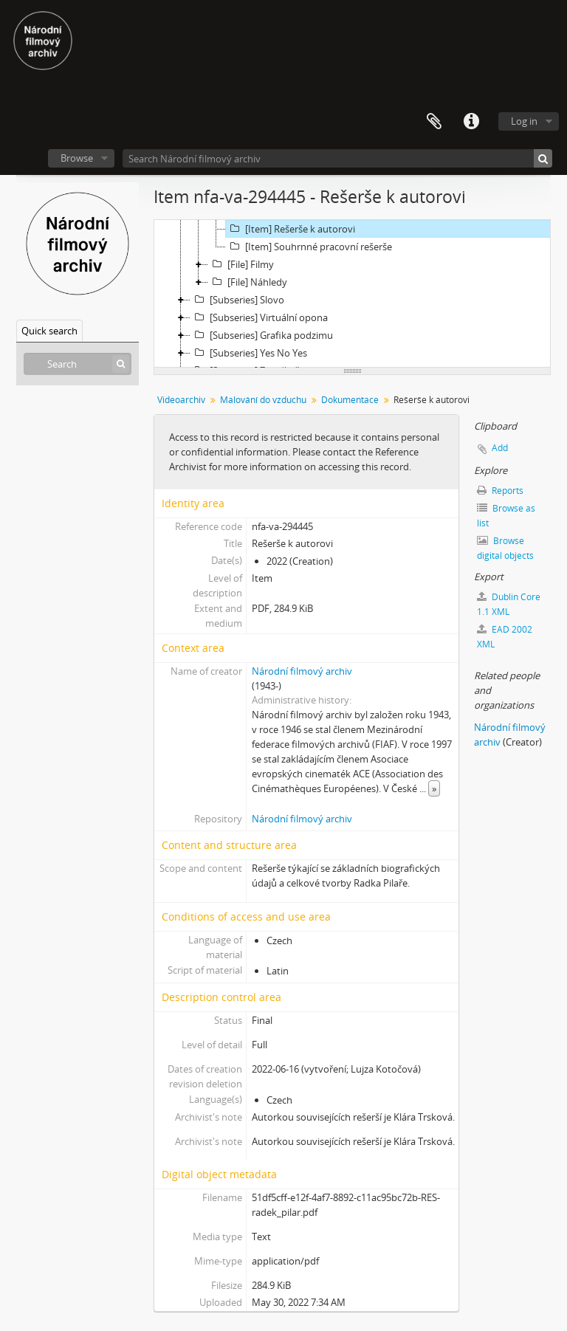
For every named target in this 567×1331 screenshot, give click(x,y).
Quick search (49, 330)
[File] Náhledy (247, 282)
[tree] (352, 294)
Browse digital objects (505, 548)
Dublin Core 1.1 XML (508, 604)
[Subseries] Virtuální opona (259, 317)
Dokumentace (350, 399)
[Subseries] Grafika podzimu (261, 335)
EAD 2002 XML (504, 636)
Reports (500, 490)
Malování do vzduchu (263, 399)
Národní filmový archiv (302, 671)
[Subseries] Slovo (237, 300)
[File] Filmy (241, 264)
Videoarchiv (181, 399)
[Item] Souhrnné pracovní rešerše (309, 246)
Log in (524, 121)
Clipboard (434, 121)
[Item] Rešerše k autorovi (290, 229)
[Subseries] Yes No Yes (248, 353)
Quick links (471, 121)
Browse (77, 158)
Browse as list (506, 515)
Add (500, 447)
